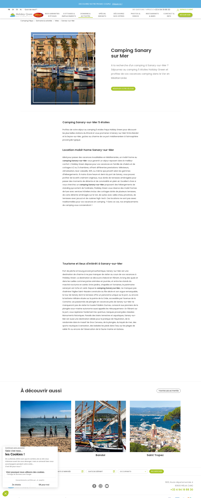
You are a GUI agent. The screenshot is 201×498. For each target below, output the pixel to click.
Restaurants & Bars (152, 14)
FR (9, 9)
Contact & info (168, 14)
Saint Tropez (155, 455)
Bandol (100, 455)
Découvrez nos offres (118, 14)
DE (17, 9)
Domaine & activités (85, 14)
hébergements (71, 174)
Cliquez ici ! (117, 4)
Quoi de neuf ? (31, 9)
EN (13, 9)
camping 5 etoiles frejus (98, 129)
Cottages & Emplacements (69, 14)
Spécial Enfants (102, 14)
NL (21, 9)
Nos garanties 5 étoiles (52, 14)
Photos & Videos (135, 14)
